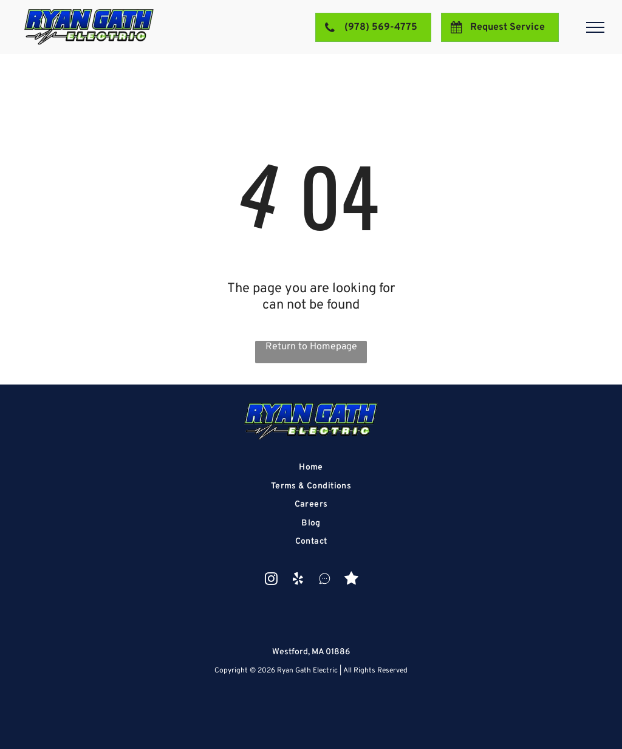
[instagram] (271, 580)
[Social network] (324, 580)
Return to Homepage (311, 347)
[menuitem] (311, 467)
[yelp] (298, 580)
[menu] (595, 27)
